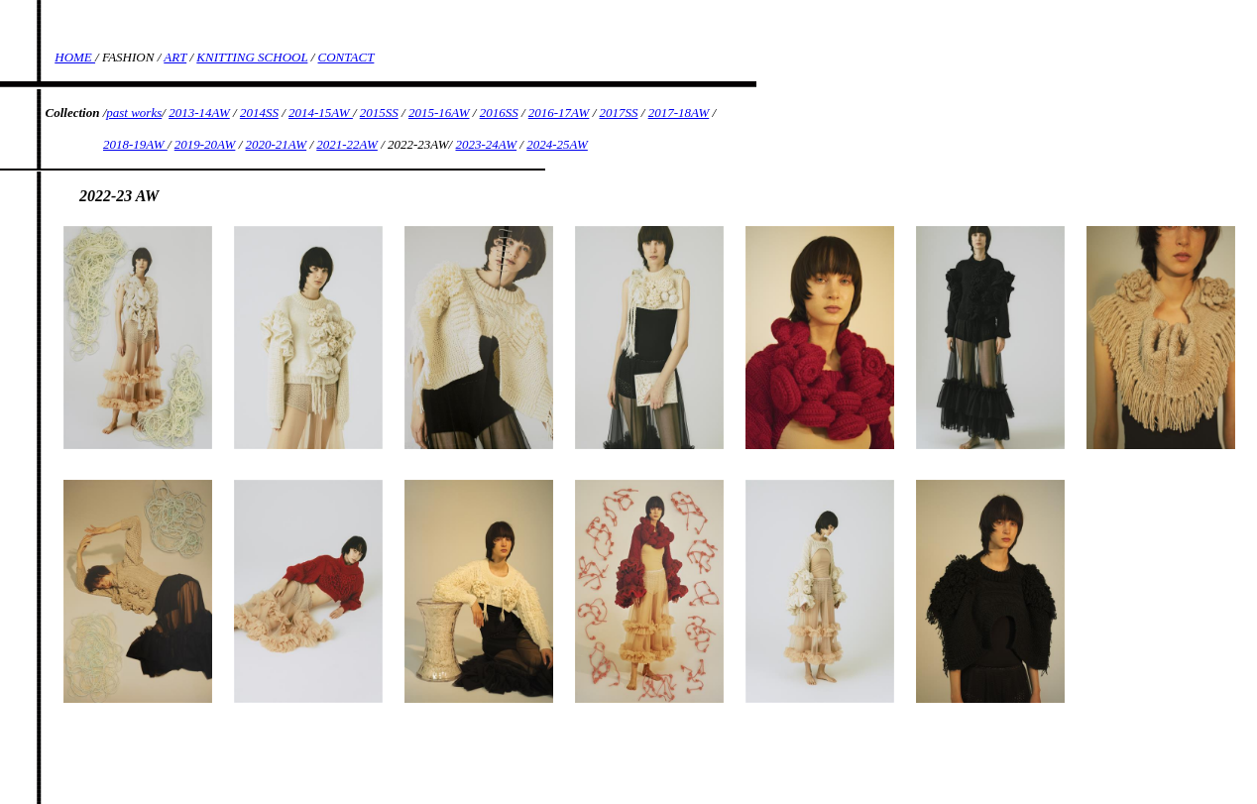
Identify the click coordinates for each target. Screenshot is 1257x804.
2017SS (619, 112)
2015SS (379, 112)
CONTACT (346, 57)
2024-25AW (557, 144)
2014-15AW (320, 112)
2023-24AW (485, 144)
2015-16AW (439, 112)
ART (175, 57)
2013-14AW (199, 112)
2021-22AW (347, 144)
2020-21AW (276, 144)
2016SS (499, 112)
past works (134, 112)
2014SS (259, 112)
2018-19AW (135, 144)
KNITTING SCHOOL (251, 57)
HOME (75, 57)
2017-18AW (679, 112)
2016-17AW (559, 112)
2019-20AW (205, 144)
